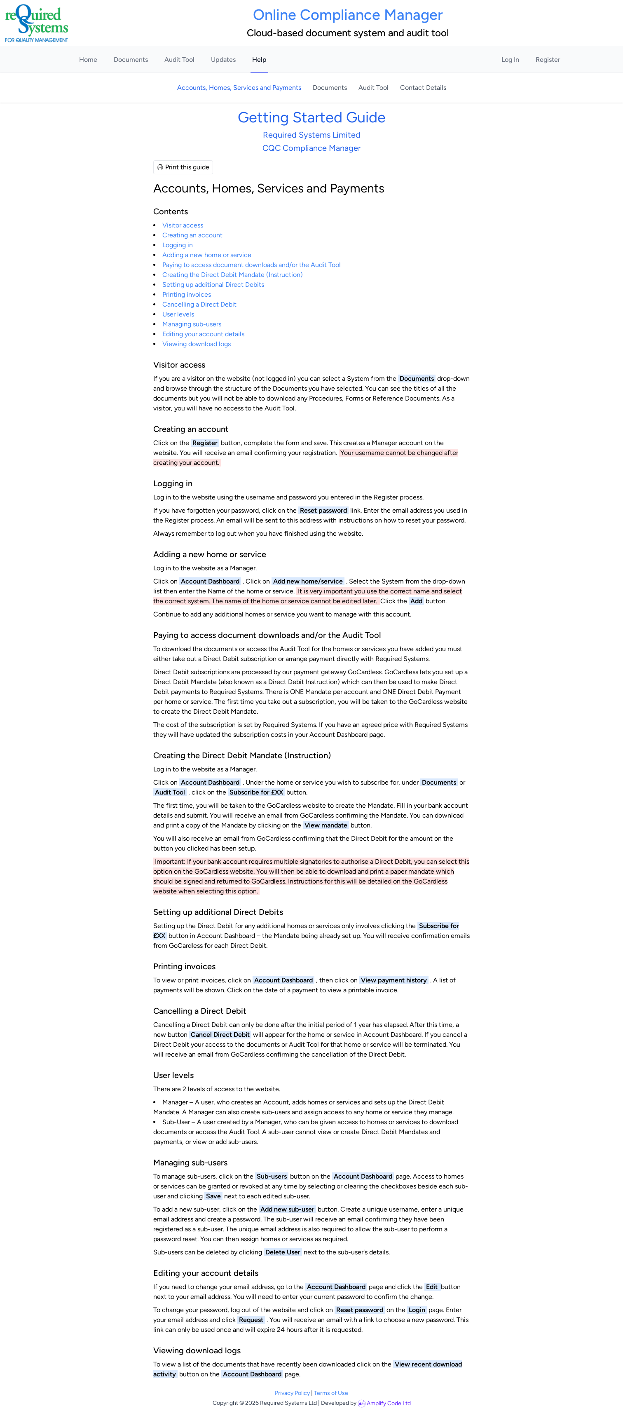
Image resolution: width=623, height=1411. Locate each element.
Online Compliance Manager (348, 14)
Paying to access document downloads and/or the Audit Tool (251, 265)
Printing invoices (186, 294)
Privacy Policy (292, 1393)
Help (259, 59)
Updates (223, 59)
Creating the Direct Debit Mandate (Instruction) (232, 275)
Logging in (177, 245)
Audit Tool (179, 59)
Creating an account (192, 235)
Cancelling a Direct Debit (199, 304)
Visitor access (182, 225)
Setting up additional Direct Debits (213, 284)
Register (548, 59)
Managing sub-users (191, 324)
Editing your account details (203, 334)
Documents (131, 59)
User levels (178, 314)
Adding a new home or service (206, 255)
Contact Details (423, 87)
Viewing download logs (196, 344)
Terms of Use (331, 1393)
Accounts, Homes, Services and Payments (240, 87)
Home (88, 59)
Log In (510, 59)
